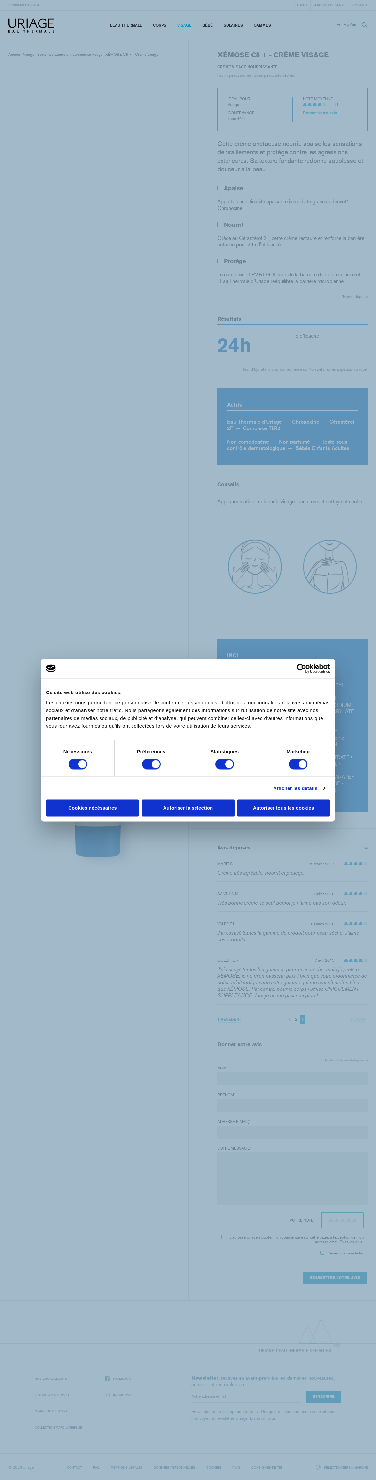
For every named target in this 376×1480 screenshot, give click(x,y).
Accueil (14, 54)
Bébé (207, 25)
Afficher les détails (295, 788)
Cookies (213, 1467)
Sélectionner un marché (342, 1467)
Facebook (118, 1379)
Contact (360, 5)
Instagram (118, 1395)
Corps (159, 25)
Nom (222, 1068)
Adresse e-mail (233, 1121)
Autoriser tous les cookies (283, 808)
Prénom (226, 1095)
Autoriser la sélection (188, 808)
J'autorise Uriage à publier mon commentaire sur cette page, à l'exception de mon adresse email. (292, 1239)
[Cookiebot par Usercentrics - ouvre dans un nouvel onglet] (301, 668)
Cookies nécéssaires (92, 808)
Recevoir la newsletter (342, 1253)
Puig (236, 1467)
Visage (184, 25)
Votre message (234, 1148)
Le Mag (301, 5)
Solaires (233, 25)
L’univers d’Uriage (24, 5)
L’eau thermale (126, 25)
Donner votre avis (320, 113)
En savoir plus (350, 1242)
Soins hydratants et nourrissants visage (69, 54)
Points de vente (331, 5)
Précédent (229, 1019)
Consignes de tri (266, 1467)
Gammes (262, 25)
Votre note (302, 1220)
